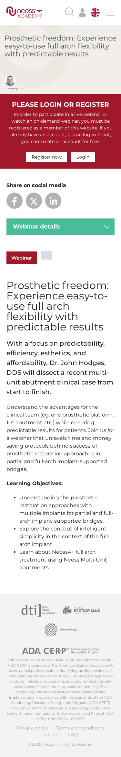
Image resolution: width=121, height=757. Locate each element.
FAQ (73, 735)
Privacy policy (32, 728)
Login (82, 157)
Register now (47, 157)
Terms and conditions (80, 728)
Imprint (51, 735)
